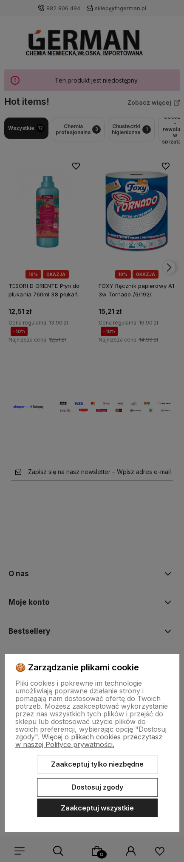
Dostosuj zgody (97, 787)
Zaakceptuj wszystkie (97, 808)
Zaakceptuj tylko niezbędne (97, 764)
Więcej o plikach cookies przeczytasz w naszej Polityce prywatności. (88, 741)
